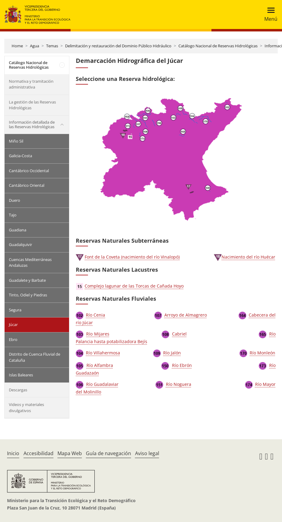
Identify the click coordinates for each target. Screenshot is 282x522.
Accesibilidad (38, 453)
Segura (15, 310)
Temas (52, 46)
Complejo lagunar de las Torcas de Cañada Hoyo (134, 286)
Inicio (13, 453)
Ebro (13, 339)
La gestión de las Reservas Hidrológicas (32, 105)
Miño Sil (16, 141)
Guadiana (17, 230)
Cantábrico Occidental (29, 170)
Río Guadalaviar (102, 384)
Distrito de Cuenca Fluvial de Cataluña (34, 357)
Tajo (12, 215)
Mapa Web (69, 453)
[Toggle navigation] (269, 14)
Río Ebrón (182, 365)
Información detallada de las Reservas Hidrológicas (32, 124)
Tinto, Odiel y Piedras (28, 295)
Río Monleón (262, 353)
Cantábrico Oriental (26, 185)
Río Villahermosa (103, 353)
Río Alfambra (99, 365)
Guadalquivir (20, 244)
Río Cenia (95, 315)
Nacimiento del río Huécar (248, 257)
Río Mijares (97, 334)
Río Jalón (172, 353)
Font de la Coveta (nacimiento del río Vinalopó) (132, 257)
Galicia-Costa (20, 155)
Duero (14, 200)
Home (17, 46)
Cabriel (179, 334)
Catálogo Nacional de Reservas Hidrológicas (218, 46)
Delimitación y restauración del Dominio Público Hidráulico (118, 46)
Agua (34, 46)
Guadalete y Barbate (27, 280)
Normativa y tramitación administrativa (31, 84)
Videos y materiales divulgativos (26, 407)
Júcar (13, 324)
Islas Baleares (21, 375)
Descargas (18, 390)
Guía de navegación (108, 453)
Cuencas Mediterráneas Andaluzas (30, 262)
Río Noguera (178, 384)
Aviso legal (147, 453)
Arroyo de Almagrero (185, 315)
